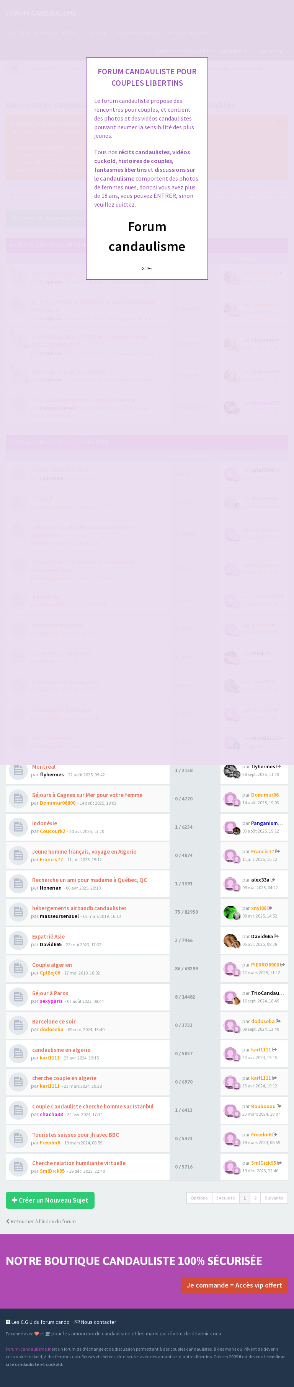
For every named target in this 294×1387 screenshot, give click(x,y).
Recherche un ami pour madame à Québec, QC (89, 879)
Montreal (43, 766)
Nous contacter (95, 1322)
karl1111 (50, 1057)
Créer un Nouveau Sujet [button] (50, 1200)
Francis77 (51, 859)
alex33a (260, 879)
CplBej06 (50, 972)
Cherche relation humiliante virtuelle (78, 1163)
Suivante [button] (274, 1198)
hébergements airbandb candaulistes (79, 908)
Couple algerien (51, 964)
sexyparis (51, 1000)
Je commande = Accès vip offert (234, 1285)
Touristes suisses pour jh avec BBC (75, 1134)
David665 (51, 944)
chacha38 (51, 1114)
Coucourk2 (52, 831)
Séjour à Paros (50, 993)
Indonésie (44, 823)
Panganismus (267, 823)
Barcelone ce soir (53, 1021)
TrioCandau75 (267, 992)
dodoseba (52, 1029)
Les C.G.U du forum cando (38, 1322)
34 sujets (225, 1198)
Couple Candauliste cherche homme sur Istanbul (92, 1106)
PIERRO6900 (265, 964)
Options (199, 1198)
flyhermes (52, 774)
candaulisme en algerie (60, 1049)
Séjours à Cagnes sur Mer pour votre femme (86, 795)
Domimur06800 (57, 802)
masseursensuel (59, 916)
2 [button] (255, 1198)
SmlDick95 (52, 1170)
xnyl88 (258, 908)
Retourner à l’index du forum (41, 1221)
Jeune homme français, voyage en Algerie (83, 851)
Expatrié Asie (48, 936)
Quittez (147, 268)
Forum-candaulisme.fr (28, 1349)
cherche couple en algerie (63, 1078)
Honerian (51, 887)
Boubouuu (263, 1106)
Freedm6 (50, 1142)
